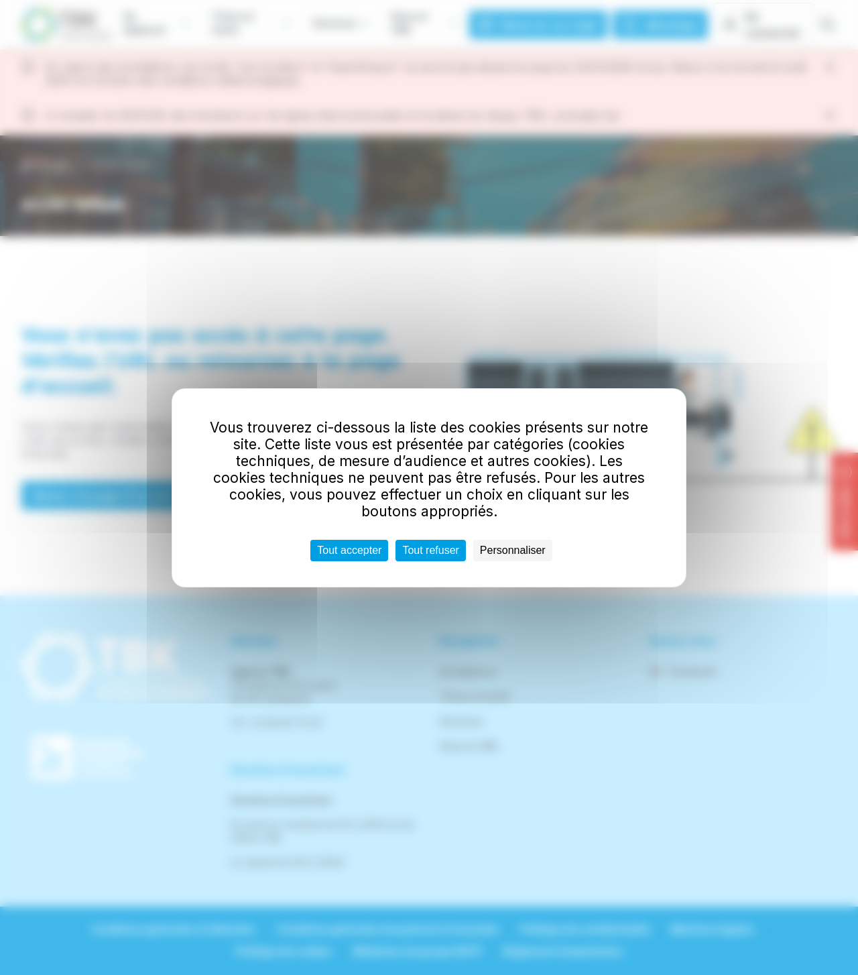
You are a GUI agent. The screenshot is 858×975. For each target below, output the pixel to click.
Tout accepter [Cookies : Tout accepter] (349, 550)
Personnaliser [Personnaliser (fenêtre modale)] (513, 550)
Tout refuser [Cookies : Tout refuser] (430, 550)
